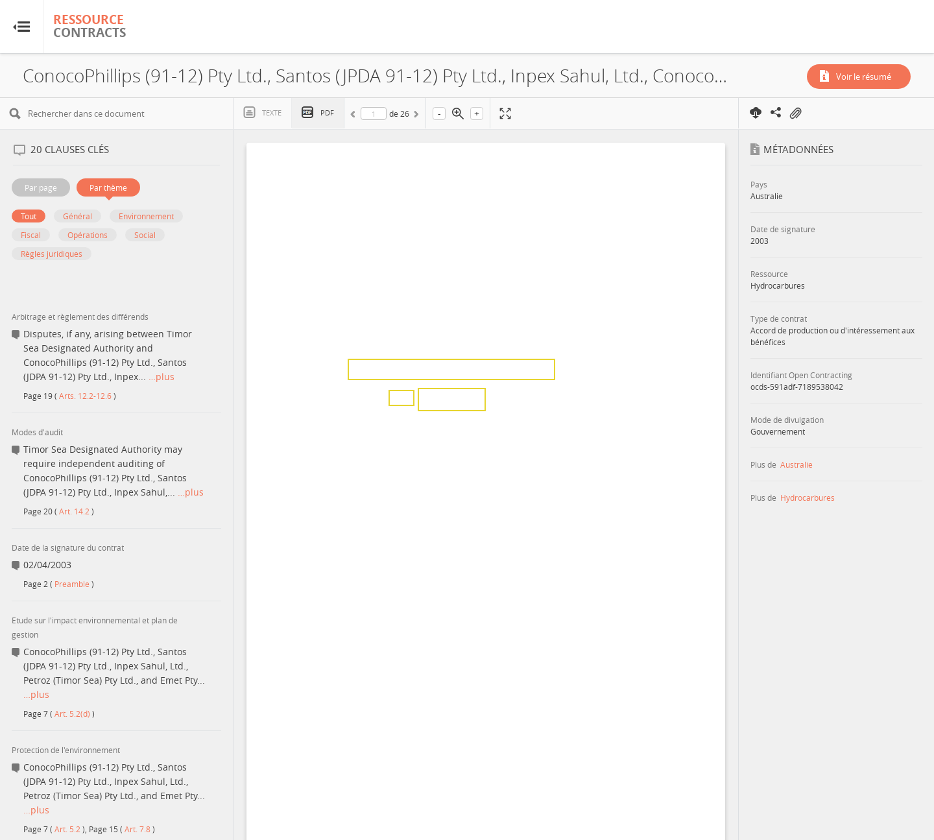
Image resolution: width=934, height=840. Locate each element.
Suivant (415, 116)
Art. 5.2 (67, 829)
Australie (796, 464)
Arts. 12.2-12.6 (85, 395)
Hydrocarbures (807, 497)
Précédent (355, 116)
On (795, 113)
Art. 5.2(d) (72, 713)
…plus (161, 376)
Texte (271, 112)
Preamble (72, 584)
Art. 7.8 (137, 829)
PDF (327, 112)
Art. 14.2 (74, 511)
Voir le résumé (863, 76)
